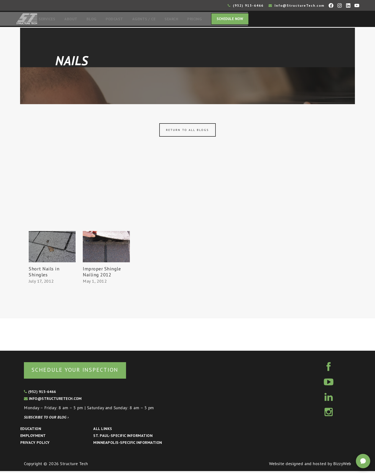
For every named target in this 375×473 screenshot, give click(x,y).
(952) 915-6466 (246, 5)
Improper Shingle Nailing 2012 (102, 273)
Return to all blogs (187, 131)
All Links (102, 430)
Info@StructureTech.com (297, 5)
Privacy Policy (35, 444)
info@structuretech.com (53, 400)
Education (30, 430)
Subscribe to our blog (46, 419)
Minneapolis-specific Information (127, 444)
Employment (33, 437)
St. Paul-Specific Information (123, 437)
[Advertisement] (187, 196)
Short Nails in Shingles (44, 273)
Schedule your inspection (80, 371)
